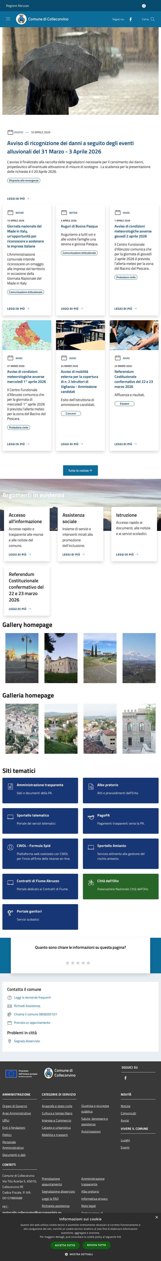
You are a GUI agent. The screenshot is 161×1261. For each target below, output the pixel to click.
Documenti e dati (14, 1154)
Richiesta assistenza (55, 1205)
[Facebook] (129, 19)
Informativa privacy (94, 1198)
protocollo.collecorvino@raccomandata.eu (31, 1212)
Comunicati (128, 1113)
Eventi (125, 1147)
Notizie (15, 213)
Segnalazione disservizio (58, 1191)
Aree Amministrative (16, 1113)
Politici (7, 1134)
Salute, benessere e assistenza (94, 1121)
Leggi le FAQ (50, 1198)
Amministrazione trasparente (93, 1181)
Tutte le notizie (80, 470)
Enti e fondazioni (13, 1127)
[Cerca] (152, 19)
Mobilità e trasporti (55, 1134)
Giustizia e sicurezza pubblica (95, 1108)
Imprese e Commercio (56, 1120)
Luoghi (125, 1140)
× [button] (156, 1217)
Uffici (5, 1120)
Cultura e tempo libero (57, 1113)
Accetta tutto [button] (65, 1245)
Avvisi (18, 132)
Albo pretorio (90, 1191)
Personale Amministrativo (13, 1145)
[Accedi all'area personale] (143, 5)
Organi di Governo (14, 1106)
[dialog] (80, 1237)
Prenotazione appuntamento (52, 1181)
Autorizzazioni (91, 1131)
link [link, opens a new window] (119, 1237)
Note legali (88, 1205)
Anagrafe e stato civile (57, 1106)
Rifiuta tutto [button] (96, 1245)
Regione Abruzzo (17, 5)
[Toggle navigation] (8, 18)
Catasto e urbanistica (56, 1127)
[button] (80, 1254)
